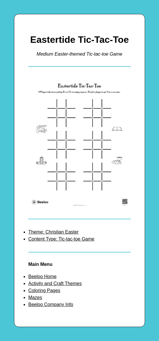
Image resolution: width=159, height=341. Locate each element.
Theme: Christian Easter (53, 231)
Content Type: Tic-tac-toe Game (61, 238)
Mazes (35, 297)
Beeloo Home (42, 276)
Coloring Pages (44, 290)
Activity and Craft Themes (55, 283)
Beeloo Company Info (50, 304)
